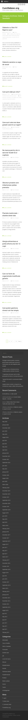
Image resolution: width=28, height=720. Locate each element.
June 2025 (4, 431)
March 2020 (5, 484)
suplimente (4, 38)
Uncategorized (5, 690)
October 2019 (5, 497)
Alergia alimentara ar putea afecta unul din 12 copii (11, 243)
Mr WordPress (5, 394)
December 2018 (6, 503)
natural (3, 35)
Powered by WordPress (7, 715)
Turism (4, 687)
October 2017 (5, 538)
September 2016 (6, 569)
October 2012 (5, 604)
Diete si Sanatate (15, 127)
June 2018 (4, 516)
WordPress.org (6, 707)
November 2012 (6, 601)
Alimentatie (15, 94)
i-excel (17, 715)
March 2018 (5, 525)
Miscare (4, 662)
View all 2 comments (8, 86)
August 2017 (5, 544)
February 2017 (5, 560)
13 (16, 341)
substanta (4, 99)
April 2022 (4, 450)
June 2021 (4, 465)
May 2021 (4, 468)
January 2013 (5, 594)
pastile (7, 35)
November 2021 (6, 456)
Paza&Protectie (6, 674)
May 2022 (4, 446)
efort (15, 34)
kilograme (18, 34)
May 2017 (4, 550)
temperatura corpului (11, 99)
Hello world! (14, 394)
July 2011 (4, 619)
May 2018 (4, 519)
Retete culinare (6, 681)
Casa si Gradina (6, 643)
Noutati (7, 95)
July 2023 (4, 443)
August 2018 (5, 513)
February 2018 (5, 528)
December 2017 (6, 535)
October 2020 (5, 475)
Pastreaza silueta (13, 95)
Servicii (4, 684)
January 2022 (5, 453)
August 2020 (5, 478)
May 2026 (4, 421)
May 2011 (4, 626)
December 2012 (6, 597)
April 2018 (4, 522)
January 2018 (5, 531)
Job (3, 655)
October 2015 (5, 582)
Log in (4, 698)
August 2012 (5, 610)
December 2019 (6, 490)
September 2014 (6, 585)
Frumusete (5, 649)
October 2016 (5, 566)
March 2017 (5, 557)
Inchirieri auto (5, 652)
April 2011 (4, 629)
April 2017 (4, 553)
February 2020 (5, 487)
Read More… (5, 53)
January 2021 (5, 472)
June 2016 (4, 579)
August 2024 (5, 437)
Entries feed (6, 701)
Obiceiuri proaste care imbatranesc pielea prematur (10, 185)
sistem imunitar (12, 37)
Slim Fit (17, 37)
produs (17, 35)
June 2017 (4, 547)
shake (20, 97)
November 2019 (6, 494)
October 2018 (5, 506)
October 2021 (5, 459)
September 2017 (6, 541)
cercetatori (9, 97)
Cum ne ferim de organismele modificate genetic (11, 276)
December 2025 (6, 428)
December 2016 (6, 563)
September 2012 (6, 607)
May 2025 (4, 434)
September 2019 (6, 500)
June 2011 (4, 623)
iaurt (18, 97)
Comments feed (7, 704)
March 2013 (5, 588)
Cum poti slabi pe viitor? (11, 92)
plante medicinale (12, 35)
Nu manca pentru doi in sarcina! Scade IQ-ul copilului (11, 152)
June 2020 (4, 481)
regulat (3, 37)
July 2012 (4, 613)
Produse (4, 677)
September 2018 (6, 509)
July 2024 (4, 440)
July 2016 (4, 575)
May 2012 (4, 616)
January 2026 (5, 424)
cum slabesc (11, 34)
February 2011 (5, 632)
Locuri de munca (6, 659)
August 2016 (5, 572)
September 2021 (6, 462)
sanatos (7, 37)
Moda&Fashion (6, 665)
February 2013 (5, 591)
